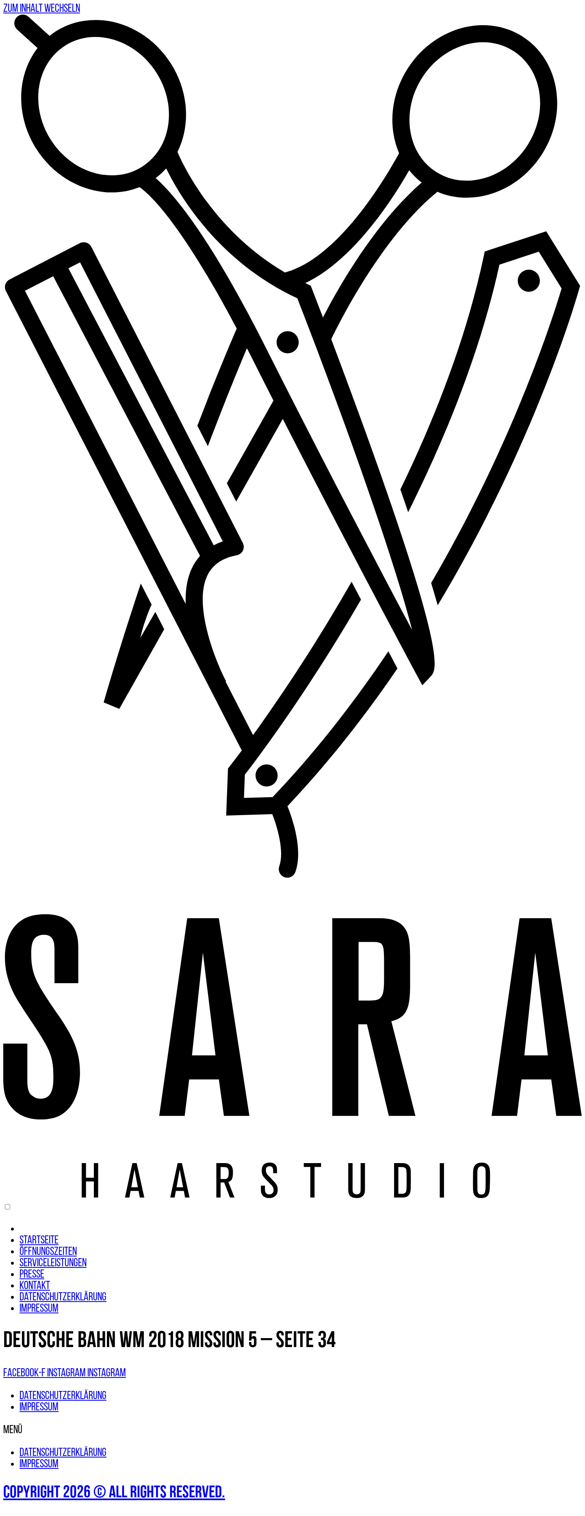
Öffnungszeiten (48, 1252)
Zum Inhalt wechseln (41, 9)
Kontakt (35, 1286)
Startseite (39, 1240)
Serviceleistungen (53, 1263)
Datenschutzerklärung (63, 1297)
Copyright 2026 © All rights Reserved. (114, 1493)
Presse (32, 1274)
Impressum (39, 1309)
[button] (292, 1430)
